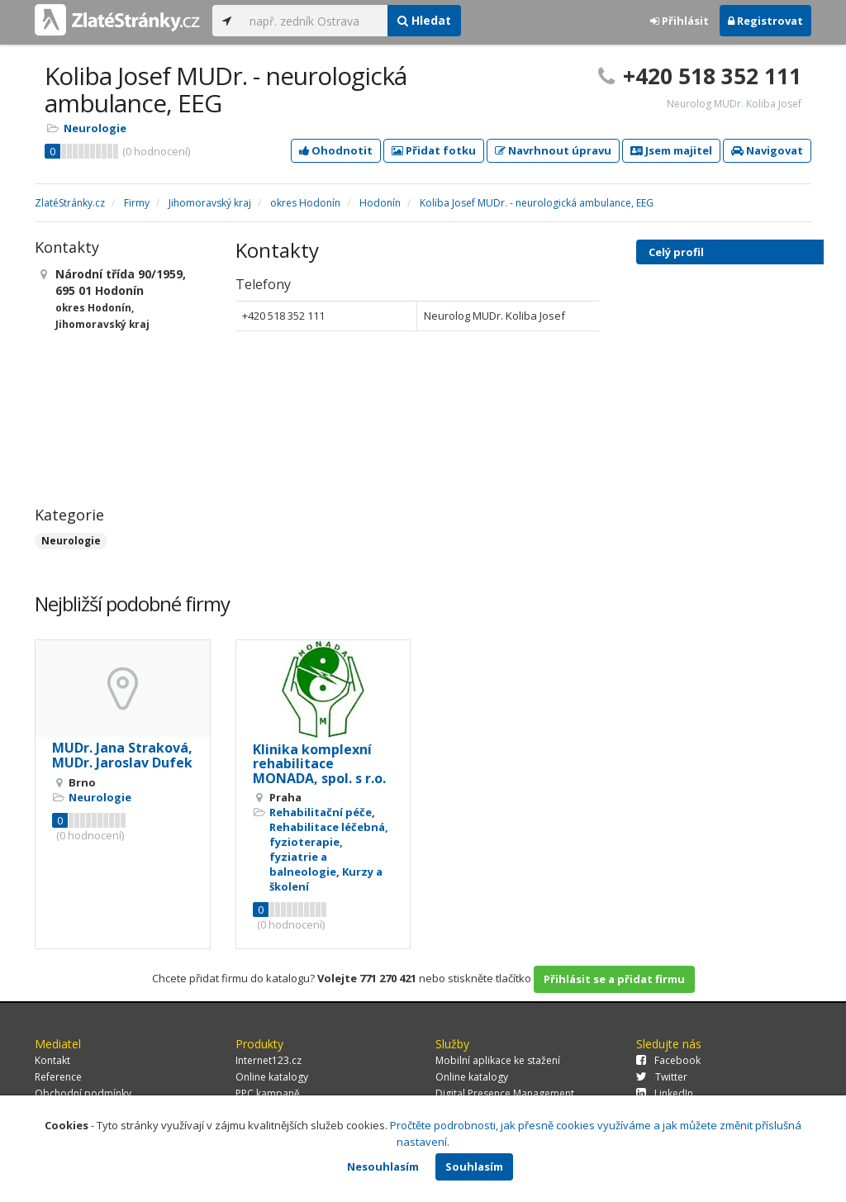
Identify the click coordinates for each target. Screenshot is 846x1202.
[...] (314, 20)
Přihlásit (679, 20)
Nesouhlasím (383, 1166)
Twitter (661, 1077)
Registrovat (765, 20)
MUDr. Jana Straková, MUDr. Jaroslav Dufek (122, 755)
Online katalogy (271, 1077)
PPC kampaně (267, 1093)
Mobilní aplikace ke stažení (497, 1060)
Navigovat (767, 150)
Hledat (424, 20)
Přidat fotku (434, 150)
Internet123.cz (268, 1060)
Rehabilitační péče (320, 812)
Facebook (668, 1060)
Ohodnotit (336, 150)
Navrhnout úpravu (553, 150)
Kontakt (52, 1060)
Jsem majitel (671, 150)
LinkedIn (664, 1093)
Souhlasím (474, 1166)
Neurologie (95, 128)
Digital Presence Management (504, 1093)
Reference (58, 1077)
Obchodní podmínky (83, 1093)
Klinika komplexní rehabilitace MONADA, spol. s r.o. (319, 763)
